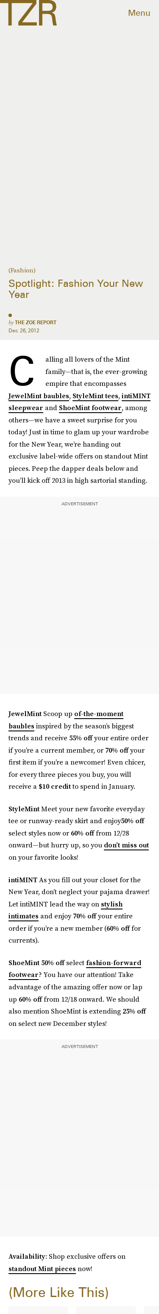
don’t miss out (126, 845)
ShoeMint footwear (90, 407)
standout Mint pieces (42, 1268)
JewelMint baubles (38, 395)
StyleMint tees (95, 395)
